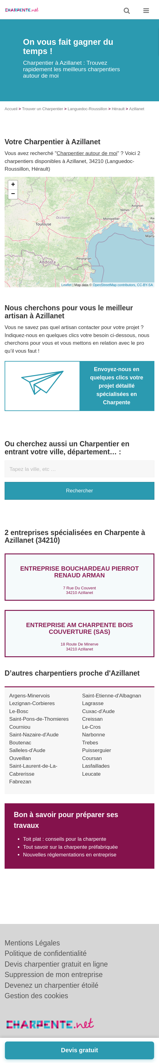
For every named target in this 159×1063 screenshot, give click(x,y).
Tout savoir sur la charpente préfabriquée (70, 847)
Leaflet (66, 285)
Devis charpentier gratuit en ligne (56, 964)
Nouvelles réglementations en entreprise (69, 855)
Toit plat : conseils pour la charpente (64, 839)
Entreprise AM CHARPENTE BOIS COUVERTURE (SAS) (79, 628)
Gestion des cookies (36, 996)
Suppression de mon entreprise (54, 975)
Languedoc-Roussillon (87, 109)
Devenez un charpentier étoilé (52, 985)
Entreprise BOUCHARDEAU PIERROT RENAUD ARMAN (79, 572)
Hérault (118, 109)
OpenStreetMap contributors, (115, 285)
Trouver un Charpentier (42, 109)
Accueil (11, 109)
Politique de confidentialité (46, 953)
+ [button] (13, 185)
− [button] (13, 194)
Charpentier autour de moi (87, 153)
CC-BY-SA (145, 285)
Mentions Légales (32, 943)
